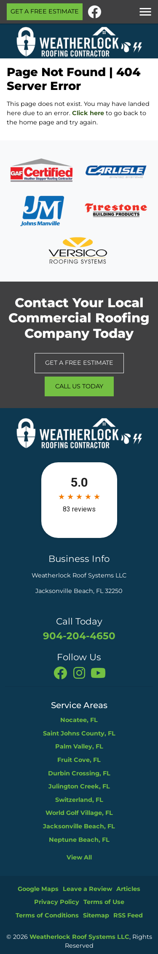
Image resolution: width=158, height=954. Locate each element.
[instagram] (80, 672)
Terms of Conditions (47, 915)
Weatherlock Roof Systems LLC (79, 937)
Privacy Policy (56, 902)
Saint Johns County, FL (79, 733)
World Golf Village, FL (79, 813)
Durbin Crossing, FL (79, 773)
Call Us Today (79, 386)
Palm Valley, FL (79, 746)
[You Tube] (98, 672)
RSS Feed (128, 915)
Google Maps (38, 889)
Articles (128, 889)
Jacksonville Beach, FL (79, 826)
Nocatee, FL (79, 720)
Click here (88, 113)
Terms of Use (103, 902)
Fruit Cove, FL (79, 760)
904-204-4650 (79, 636)
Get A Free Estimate (45, 11)
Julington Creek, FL (79, 786)
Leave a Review (87, 889)
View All (79, 857)
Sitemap (96, 915)
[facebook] (94, 11)
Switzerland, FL (79, 800)
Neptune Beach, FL (79, 839)
